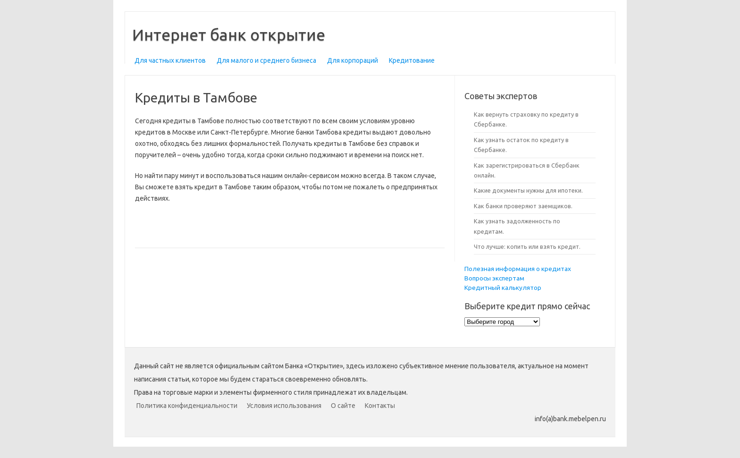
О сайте (343, 405)
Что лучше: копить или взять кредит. (527, 246)
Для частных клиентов (170, 60)
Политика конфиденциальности (186, 405)
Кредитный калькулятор (502, 287)
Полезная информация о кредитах (517, 268)
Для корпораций (352, 60)
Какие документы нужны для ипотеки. (528, 190)
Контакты (380, 405)
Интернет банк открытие (228, 34)
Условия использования (284, 405)
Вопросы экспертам (494, 278)
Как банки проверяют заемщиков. (523, 206)
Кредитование (412, 60)
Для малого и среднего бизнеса (266, 60)
